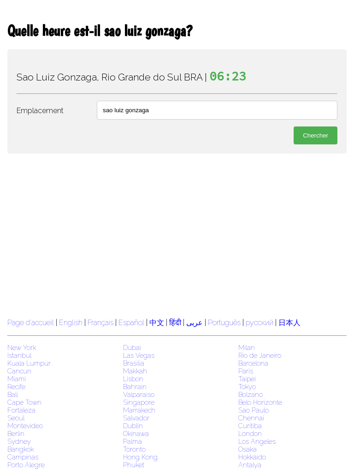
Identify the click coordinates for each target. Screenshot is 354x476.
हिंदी (175, 322)
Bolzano (250, 394)
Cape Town (24, 402)
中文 (156, 322)
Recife (16, 386)
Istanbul (19, 355)
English (71, 322)
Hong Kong (140, 457)
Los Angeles (257, 441)
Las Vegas (138, 355)
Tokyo (247, 386)
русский (259, 322)
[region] (177, 234)
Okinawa (136, 433)
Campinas (22, 457)
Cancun (19, 371)
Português (224, 322)
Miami (16, 379)
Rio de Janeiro (259, 355)
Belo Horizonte (260, 402)
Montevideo (25, 426)
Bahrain (135, 386)
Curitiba (250, 426)
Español (132, 322)
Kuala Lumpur (29, 363)
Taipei (247, 379)
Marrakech (139, 410)
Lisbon (133, 379)
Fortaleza (21, 410)
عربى (194, 322)
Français (100, 322)
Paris (245, 371)
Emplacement (40, 110)
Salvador (136, 418)
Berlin (15, 433)
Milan (246, 347)
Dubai (132, 347)
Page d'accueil (30, 322)
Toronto (134, 449)
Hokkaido (252, 457)
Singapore (138, 402)
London (250, 433)
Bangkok (20, 449)
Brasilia (133, 363)
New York (21, 347)
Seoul (15, 418)
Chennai (251, 418)
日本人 (289, 322)
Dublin (133, 426)
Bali (12, 394)
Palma (132, 441)
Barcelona (253, 363)
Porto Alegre (26, 465)
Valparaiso (138, 394)
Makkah (135, 371)
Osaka (247, 449)
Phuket (133, 465)
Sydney (19, 441)
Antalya (249, 465)
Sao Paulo (253, 410)
